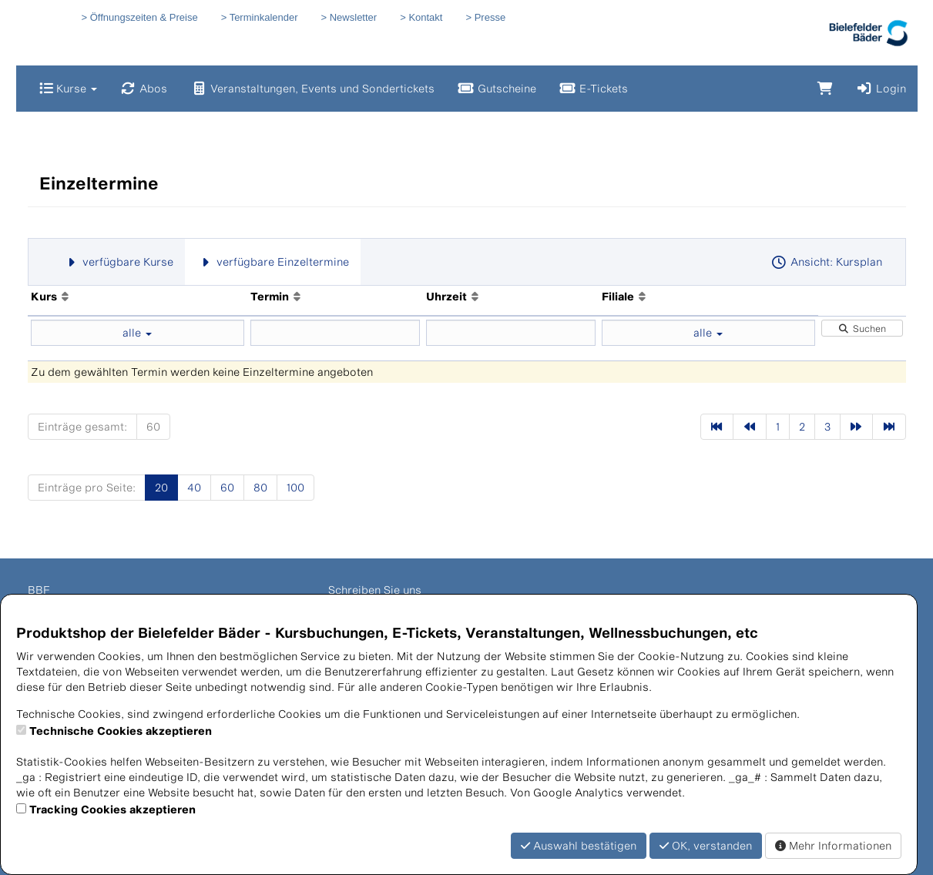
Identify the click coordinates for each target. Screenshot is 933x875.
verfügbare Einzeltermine (272, 261)
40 (194, 487)
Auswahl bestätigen (578, 845)
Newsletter (353, 17)
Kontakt (425, 17)
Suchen (862, 328)
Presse (490, 17)
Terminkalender (264, 17)
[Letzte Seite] (889, 427)
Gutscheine (497, 88)
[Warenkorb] (825, 88)
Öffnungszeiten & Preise (144, 17)
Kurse (68, 88)
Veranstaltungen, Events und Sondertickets (312, 88)
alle (137, 332)
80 (260, 487)
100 (295, 487)
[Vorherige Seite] (750, 427)
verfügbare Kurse (118, 261)
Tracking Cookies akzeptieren (112, 809)
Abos (144, 88)
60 (153, 426)
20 (161, 487)
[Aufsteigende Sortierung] (65, 296)
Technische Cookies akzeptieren (120, 730)
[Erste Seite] (717, 427)
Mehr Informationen (833, 845)
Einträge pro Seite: (87, 487)
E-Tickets (593, 88)
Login (881, 88)
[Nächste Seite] (857, 427)
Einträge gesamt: (82, 426)
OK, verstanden (705, 845)
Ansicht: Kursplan (826, 261)
